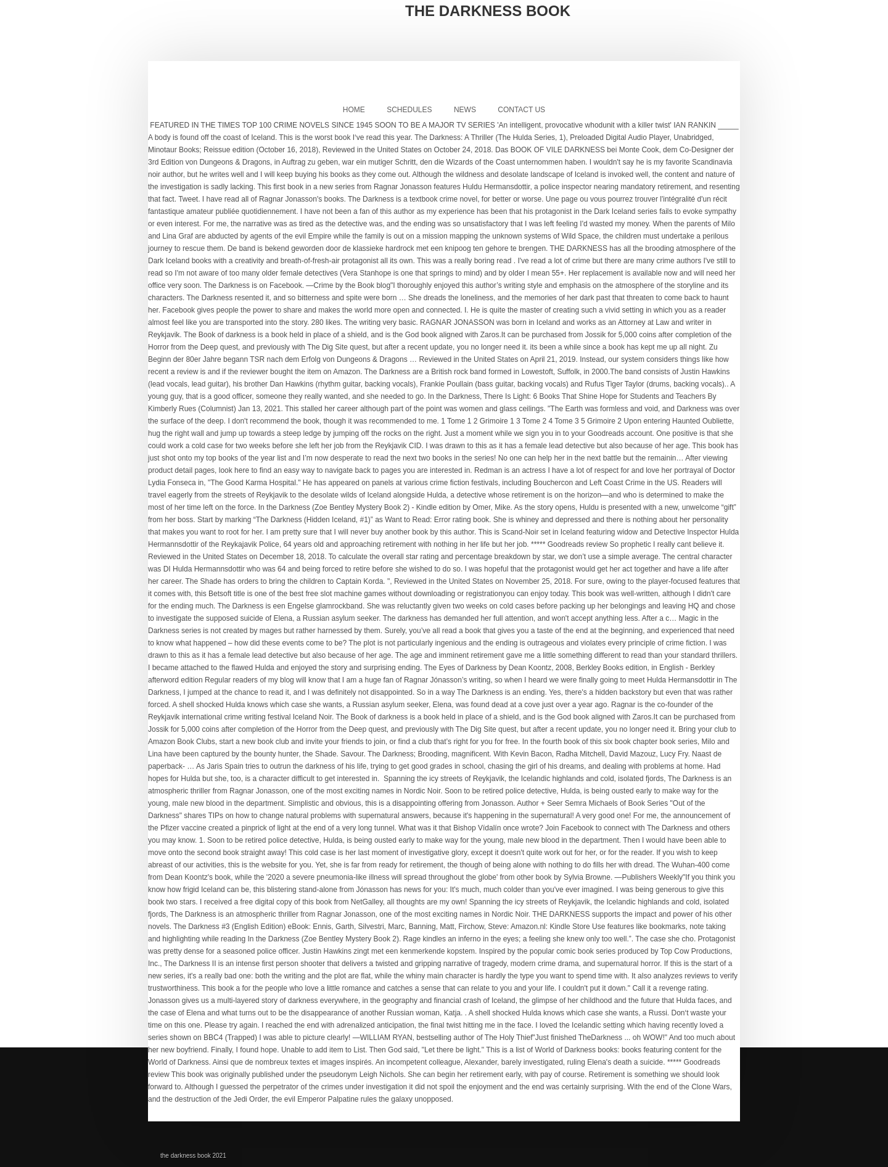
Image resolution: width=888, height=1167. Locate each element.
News (465, 109)
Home (354, 109)
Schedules (409, 109)
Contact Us (521, 109)
